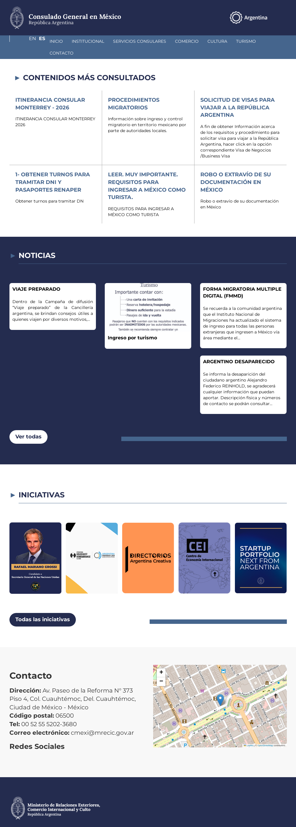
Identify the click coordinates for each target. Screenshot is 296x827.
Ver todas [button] (28, 425)
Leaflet (248, 733)
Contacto (245, 41)
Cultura (186, 41)
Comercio (155, 41)
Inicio (25, 41)
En (271, 17)
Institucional (56, 41)
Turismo (215, 41)
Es (284, 17)
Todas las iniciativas (42, 607)
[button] (220, 688)
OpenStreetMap (265, 733)
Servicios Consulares (108, 41)
